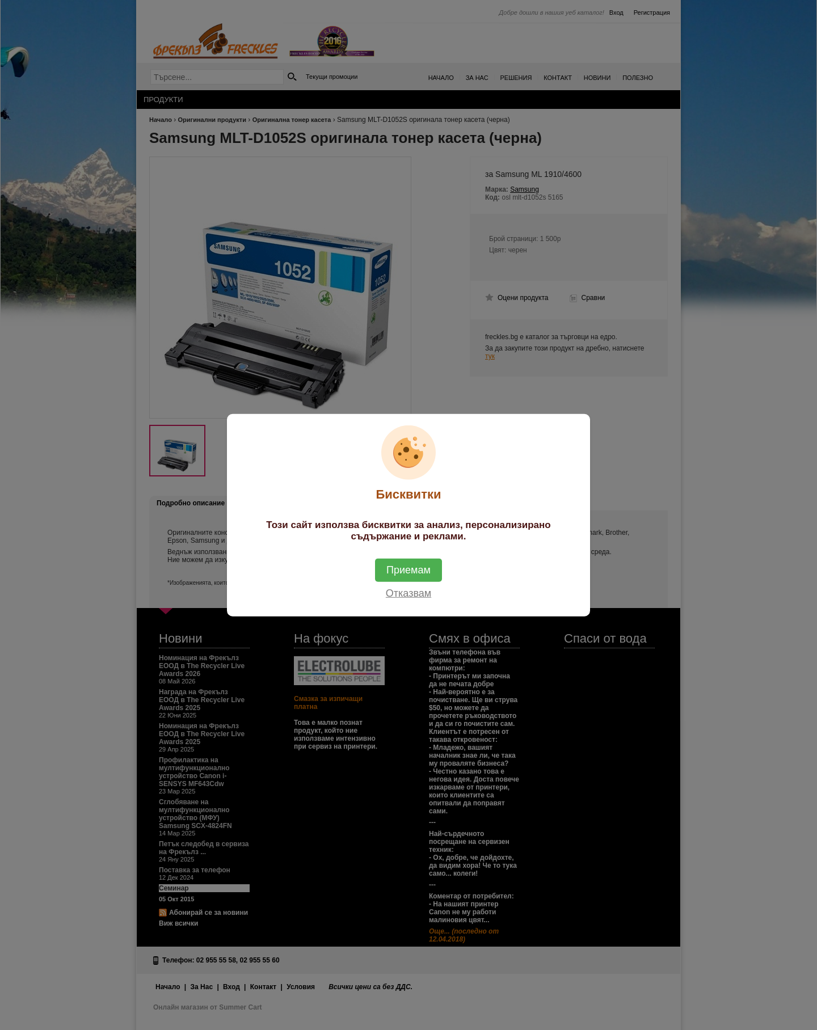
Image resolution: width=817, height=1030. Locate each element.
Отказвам (408, 592)
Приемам (408, 569)
